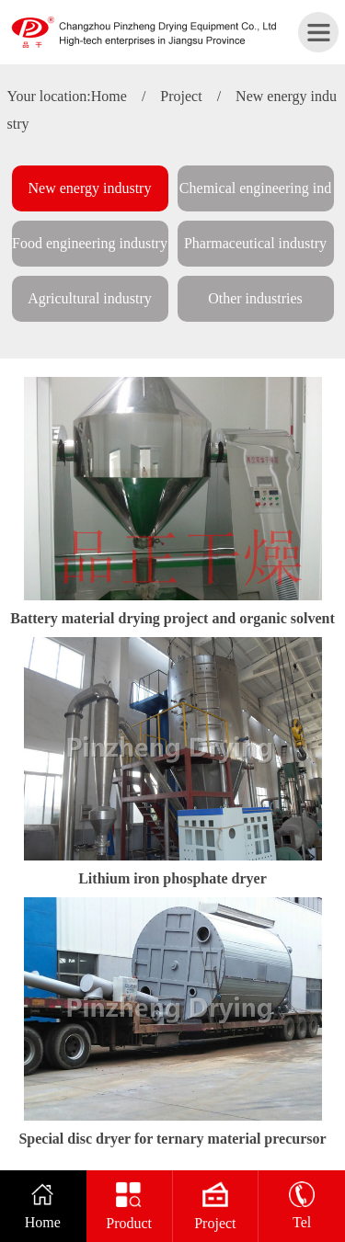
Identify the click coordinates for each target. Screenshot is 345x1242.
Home (109, 96)
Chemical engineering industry (255, 195)
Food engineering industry (89, 243)
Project (180, 96)
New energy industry (90, 188)
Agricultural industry (90, 298)
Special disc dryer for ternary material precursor (172, 1138)
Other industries (255, 298)
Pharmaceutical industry (255, 243)
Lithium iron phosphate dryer (172, 878)
